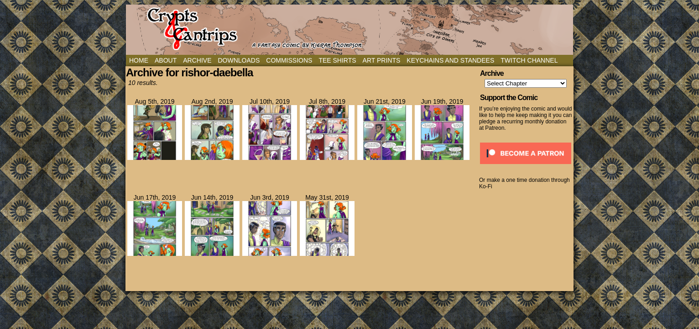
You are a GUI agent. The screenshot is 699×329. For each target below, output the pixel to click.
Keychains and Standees (450, 60)
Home (138, 60)
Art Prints (382, 60)
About (166, 60)
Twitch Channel (529, 60)
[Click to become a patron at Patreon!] (525, 167)
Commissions (289, 60)
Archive (197, 60)
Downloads (239, 60)
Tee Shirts (337, 60)
